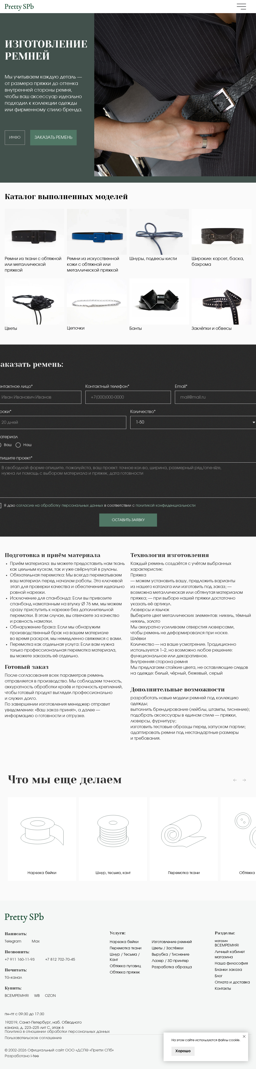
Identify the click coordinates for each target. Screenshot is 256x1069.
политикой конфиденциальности (166, 505)
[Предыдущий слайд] (235, 780)
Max (36, 941)
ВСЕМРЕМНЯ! (17, 996)
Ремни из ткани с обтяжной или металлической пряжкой (33, 264)
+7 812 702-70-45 (60, 959)
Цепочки (76, 328)
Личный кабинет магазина (230, 954)
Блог (218, 976)
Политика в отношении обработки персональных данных (57, 1032)
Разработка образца (172, 967)
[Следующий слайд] (244, 780)
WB (37, 996)
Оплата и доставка (232, 982)
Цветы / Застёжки (168, 948)
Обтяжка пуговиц (125, 966)
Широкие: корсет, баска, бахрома (218, 262)
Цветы (11, 328)
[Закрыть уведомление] (244, 1036)
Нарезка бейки (124, 942)
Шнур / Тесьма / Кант (125, 957)
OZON (50, 996)
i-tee (35, 1056)
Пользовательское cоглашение (33, 1038)
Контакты (223, 989)
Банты (135, 328)
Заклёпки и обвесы (212, 328)
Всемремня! (227, 945)
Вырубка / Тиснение (170, 954)
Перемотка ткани (126, 948)
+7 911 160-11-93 (20, 959)
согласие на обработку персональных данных (59, 505)
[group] (42, 839)
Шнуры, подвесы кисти (153, 259)
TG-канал (13, 978)
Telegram (13, 941)
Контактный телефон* (107, 386)
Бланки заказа (228, 970)
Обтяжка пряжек (125, 972)
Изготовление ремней (172, 942)
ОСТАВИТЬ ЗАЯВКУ (128, 520)
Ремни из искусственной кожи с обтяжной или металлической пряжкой (93, 264)
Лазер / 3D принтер (170, 961)
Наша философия (231, 963)
